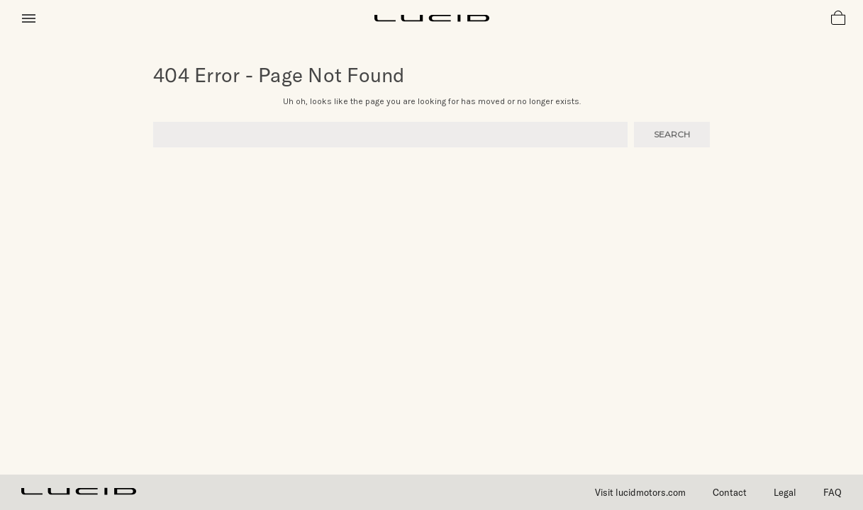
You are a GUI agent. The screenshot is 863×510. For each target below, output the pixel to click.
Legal (785, 492)
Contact (730, 492)
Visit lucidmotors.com (640, 492)
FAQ (832, 492)
